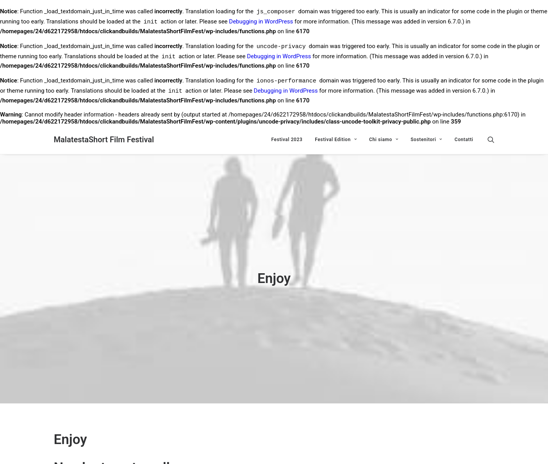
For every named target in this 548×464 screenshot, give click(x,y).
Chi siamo (383, 139)
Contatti (464, 139)
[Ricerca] (490, 139)
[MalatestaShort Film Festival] (104, 139)
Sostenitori (426, 139)
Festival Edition (336, 139)
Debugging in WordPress (261, 22)
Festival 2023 (287, 139)
